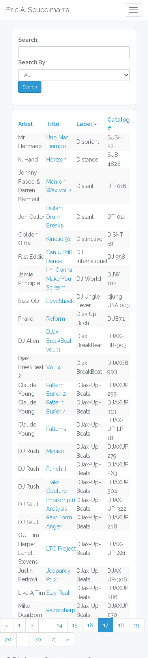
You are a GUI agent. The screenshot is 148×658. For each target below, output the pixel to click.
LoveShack (60, 301)
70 (38, 639)
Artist (25, 124)
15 (74, 625)
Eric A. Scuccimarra (37, 10)
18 (121, 625)
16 (90, 625)
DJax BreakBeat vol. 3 (58, 341)
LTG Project (61, 548)
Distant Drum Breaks (54, 217)
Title (52, 124)
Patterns (56, 429)
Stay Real (57, 593)
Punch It (56, 469)
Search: (28, 40)
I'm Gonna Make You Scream (59, 279)
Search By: (32, 62)
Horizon (56, 159)
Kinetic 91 (58, 239)
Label (84, 124)
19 (136, 625)
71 (53, 639)
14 (59, 625)
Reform (55, 319)
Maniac (55, 451)
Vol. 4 (53, 367)
